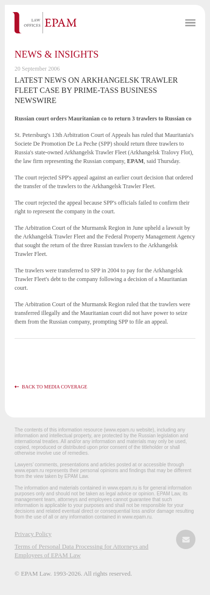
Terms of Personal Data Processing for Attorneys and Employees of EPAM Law (81, 551)
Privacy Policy (33, 533)
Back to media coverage (54, 386)
